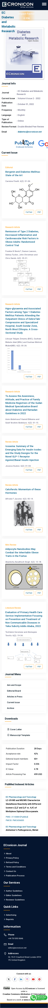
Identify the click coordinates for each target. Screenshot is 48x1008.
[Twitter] (8, 979)
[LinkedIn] (21, 979)
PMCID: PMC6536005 (15, 820)
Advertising (11, 915)
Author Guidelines (14, 891)
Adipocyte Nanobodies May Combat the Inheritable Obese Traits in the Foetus (22, 552)
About (8, 853)
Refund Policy (12, 862)
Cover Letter (16, 729)
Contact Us (11, 871)
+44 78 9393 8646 (15, 938)
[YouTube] (33, 979)
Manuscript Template (20, 735)
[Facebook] (14, 979)
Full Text (29, 212)
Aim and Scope (14, 685)
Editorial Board (14, 691)
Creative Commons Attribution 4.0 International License (24, 995)
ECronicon (30, 988)
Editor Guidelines (14, 895)
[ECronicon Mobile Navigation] (44, 4)
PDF (39, 212)
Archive (10, 708)
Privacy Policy (12, 858)
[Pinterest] (39, 979)
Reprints (10, 919)
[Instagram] (27, 979)
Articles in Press (14, 696)
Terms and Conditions (16, 867)
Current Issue (13, 702)
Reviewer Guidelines (15, 900)
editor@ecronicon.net (17, 948)
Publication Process (15, 875)
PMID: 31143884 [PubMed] (17, 817)
